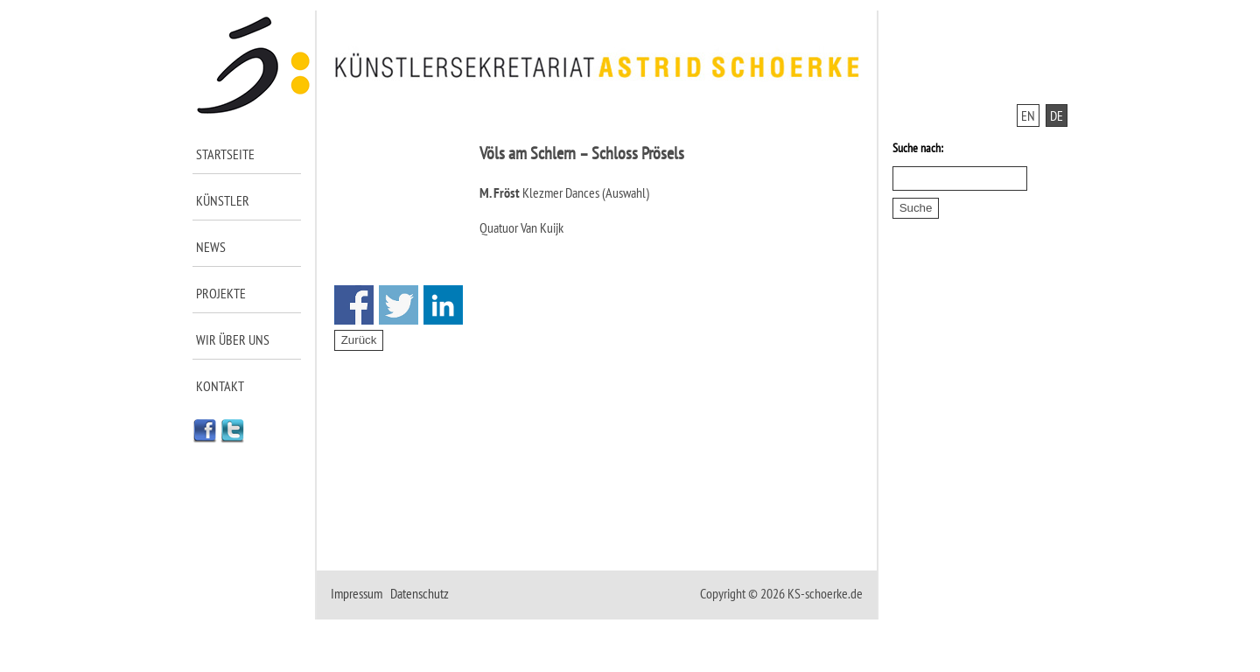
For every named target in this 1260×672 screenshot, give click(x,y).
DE (1056, 115)
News (211, 247)
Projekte (221, 293)
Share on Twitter (398, 305)
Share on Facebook (354, 305)
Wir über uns (233, 339)
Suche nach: (917, 148)
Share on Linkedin (443, 305)
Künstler (222, 200)
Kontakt (220, 386)
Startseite (225, 154)
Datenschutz (419, 593)
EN (1028, 115)
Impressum (356, 593)
